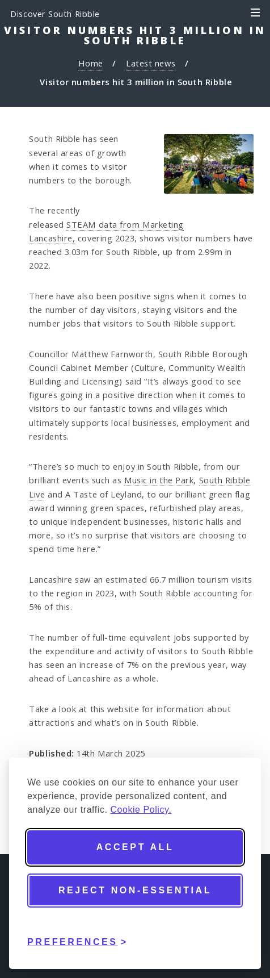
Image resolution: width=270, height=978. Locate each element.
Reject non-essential (135, 890)
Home (90, 63)
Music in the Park (158, 480)
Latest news (150, 63)
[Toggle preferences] (77, 934)
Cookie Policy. (140, 809)
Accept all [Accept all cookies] (135, 847)
